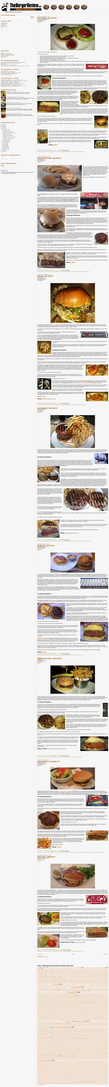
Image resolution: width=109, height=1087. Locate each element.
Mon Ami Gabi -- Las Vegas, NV (47, 18)
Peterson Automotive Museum (65, 791)
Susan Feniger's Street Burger (50, 1065)
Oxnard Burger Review (68, 1041)
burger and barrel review (78, 984)
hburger (53, 1011)
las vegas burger (57, 151)
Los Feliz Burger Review (78, 1027)
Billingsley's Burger (55, 977)
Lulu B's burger (43, 1028)
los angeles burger (85, 852)
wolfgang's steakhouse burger (85, 1082)
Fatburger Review (64, 1001)
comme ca (85, 993)
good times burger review (55, 1006)
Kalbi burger (79, 1018)
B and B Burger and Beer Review (77, 971)
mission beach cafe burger (83, 1034)
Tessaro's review (86, 1065)
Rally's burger (76, 1048)
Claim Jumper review (67, 993)
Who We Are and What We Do (6, 53)
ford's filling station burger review (42, 1003)
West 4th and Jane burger (59, 1081)
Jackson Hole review (94, 1015)
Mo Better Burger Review (41, 1035)
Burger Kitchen (93, 985)
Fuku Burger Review (103, 1003)
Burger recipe (68, 987)
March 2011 (5, 147)
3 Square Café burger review (96, 967)
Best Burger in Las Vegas (57, 975)
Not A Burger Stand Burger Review (53, 1038)
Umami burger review (73, 1079)
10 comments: (59, 653)
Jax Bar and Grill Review (62, 1016)
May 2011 (5, 145)
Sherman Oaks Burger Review (57, 1058)
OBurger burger (105, 1038)
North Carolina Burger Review (42, 1038)
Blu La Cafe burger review (83, 978)
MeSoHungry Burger (46, 1033)
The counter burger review (56, 1067)
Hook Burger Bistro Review (89, 1013)
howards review (48, 1014)
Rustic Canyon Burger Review (102, 1052)
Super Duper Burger (101, 1064)
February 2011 (5, 148)
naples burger (74, 1036)
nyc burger (64, 271)
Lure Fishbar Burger (72, 1028)
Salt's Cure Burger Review (60, 1053)
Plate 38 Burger (74, 1046)
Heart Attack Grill (73, 1011)
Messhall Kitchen (74, 1033)
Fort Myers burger (57, 1003)
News (64, 1037)
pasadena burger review (55, 1042)
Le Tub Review (78, 1024)
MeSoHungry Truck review (66, 1033)
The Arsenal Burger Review (102, 1065)
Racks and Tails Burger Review (46, 1048)
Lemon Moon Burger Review (94, 1024)
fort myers (50, 1003)
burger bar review (96, 984)
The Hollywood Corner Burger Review (79, 1069)
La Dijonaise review (100, 1021)
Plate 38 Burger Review (82, 1046)
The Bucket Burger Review (90, 1066)
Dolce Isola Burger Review (50, 998)
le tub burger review (71, 1024)
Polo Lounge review (98, 1046)
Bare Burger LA (52, 973)
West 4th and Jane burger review (70, 1081)
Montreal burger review (83, 1035)
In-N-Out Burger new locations (91, 1014)
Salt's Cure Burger (52, 1053)
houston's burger (97, 1013)
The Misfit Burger (82, 1071)
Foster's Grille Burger (65, 1003)
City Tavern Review (51, 993)
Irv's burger (60, 1015)
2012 (3, 127)
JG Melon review (76, 1016)
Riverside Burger (64, 1050)
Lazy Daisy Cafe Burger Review (84, 1023)
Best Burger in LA (49, 975)
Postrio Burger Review (68, 1047)
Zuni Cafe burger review (90, 1083)
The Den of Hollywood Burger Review (80, 1067)
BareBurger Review (91, 973)
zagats (63, 1083)
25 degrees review (59, 967)
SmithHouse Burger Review (78, 1059)
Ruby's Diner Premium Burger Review (62, 951)
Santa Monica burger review (68, 1055)
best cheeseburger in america (99, 975)
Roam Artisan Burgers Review (91, 1050)
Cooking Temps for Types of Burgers (7, 54)
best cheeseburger (88, 975)
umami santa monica (81, 1079)
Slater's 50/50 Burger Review (42, 1059)
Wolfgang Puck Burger (54, 1082)
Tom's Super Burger (81, 1077)
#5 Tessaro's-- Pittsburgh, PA (6, 74)
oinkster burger (104, 1039)
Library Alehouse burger (104, 1024)
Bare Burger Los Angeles (61, 973)
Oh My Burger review (97, 1039)
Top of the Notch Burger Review (64, 1078)
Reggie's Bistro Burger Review (52, 1050)
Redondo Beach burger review (103, 1049)
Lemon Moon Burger (85, 1024)
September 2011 (6, 141)
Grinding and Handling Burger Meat (7, 55)
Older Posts (105, 954)
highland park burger (57, 1012)
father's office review (71, 1001)
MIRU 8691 (57, 1034)
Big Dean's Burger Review (81, 976)
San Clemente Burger (70, 1053)
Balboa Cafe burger (88, 972)
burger (43, 151)
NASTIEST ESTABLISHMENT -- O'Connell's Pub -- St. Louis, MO (13, 83)
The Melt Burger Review (75, 1071)
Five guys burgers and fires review (46, 1002)
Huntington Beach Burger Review (65, 1014)
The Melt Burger (66, 1071)
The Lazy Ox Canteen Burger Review (77, 1070)
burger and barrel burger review (67, 984)
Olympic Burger (77, 1040)
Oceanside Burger (73, 1039)
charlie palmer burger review (45, 992)
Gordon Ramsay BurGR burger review (87, 1006)
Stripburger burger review (61, 1064)
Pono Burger (105, 1046)
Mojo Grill (48, 1035)
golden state (94, 1005)
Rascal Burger (60, 1049)
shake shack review (48, 1058)
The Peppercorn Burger (82, 1072)
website (38, 22)
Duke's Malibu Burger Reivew (69, 998)
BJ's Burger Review (73, 977)
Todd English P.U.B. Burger (48, 1077)
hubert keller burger (55, 1014)
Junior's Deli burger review (45, 1018)
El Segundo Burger (97, 999)
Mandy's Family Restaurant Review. (92, 1029)
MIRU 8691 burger (63, 1034)
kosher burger (49, 1021)
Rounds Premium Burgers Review (75, 1051)
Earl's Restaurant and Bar (41, 999)
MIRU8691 (75, 382)
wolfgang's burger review (75, 1082)
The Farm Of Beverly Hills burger (92, 1067)
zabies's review (58, 1083)
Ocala (60, 1039)
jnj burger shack (54, 1017)
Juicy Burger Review (99, 1017)
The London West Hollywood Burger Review (56, 1071)
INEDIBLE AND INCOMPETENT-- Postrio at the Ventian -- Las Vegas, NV (14, 80)
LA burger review (79, 852)
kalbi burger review (86, 1018)
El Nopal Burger (81, 999)
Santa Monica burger (56, 1055)
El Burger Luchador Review (72, 999)
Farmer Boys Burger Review (96, 1000)
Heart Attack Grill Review (103, 1011)
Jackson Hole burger (86, 1015)
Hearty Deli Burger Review (49, 1012)
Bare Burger (47, 973)
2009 (3, 151)
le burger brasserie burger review (56, 1024)
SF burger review (77, 1056)
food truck (95, 1002)
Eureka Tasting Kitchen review (65, 1000)
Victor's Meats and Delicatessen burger (71, 1080)
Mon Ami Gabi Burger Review (80, 151)
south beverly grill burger (74, 1060)
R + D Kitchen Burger (82, 1047)
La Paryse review (63, 1022)
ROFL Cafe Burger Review (55, 1051)
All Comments (5, 159)
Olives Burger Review (52, 1040)
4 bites (41, 271)
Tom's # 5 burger (74, 1077)
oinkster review (39, 1040)
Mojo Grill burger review (55, 1035)
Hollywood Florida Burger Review (47, 1013)
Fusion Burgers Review (47, 1004)
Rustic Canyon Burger (92, 1052)
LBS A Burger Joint (94, 1023)
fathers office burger (80, 1001)
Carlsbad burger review (60, 989)
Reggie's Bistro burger (42, 1050)
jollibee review (87, 1017)
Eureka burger (48, 1000)
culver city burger (72, 995)
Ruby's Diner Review (72, 951)
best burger (103, 974)
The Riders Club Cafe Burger (103, 1072)
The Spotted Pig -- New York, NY (47, 408)
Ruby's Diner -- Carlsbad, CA (46, 856)
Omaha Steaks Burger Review (103, 1040)
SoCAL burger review (100, 852)
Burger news (61, 987)
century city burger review (82, 990)
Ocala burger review (65, 1039)
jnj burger (42, 1017)
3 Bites (59, 847)
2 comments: (59, 539)
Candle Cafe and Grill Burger (71, 988)
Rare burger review (53, 1049)
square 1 (106, 1060)
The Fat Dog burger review (55, 1068)
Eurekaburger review (80, 1000)
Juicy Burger (93, 1017)
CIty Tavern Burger (44, 993)
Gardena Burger (55, 1004)
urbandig (105, 1079)
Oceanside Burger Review (82, 1039)
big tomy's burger (103, 976)
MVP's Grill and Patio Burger (65, 1036)
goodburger (69, 1006)
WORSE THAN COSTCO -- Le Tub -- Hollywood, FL (10, 86)
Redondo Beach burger (93, 1049)
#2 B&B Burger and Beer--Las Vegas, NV (8, 71)
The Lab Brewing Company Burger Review (52, 1070)
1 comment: (59, 755)
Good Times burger (46, 1006)
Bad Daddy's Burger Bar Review (78, 972)
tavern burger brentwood (66, 1065)
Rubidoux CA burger (86, 1051)
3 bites (41, 852)
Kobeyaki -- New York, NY (45, 276)
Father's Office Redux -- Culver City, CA (14, 102)
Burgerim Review (44, 988)
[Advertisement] (62, 154)
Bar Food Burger (103, 972)
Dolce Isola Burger (41, 998)
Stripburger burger (52, 1064)
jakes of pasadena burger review (42, 1016)
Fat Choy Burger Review (51, 1001)
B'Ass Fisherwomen (56, 324)
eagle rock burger (78, 998)
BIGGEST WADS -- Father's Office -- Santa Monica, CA (11, 84)
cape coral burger (80, 988)
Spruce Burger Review (100, 1060)
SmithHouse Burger (69, 1059)
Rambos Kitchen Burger (91, 1048)
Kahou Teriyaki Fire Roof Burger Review (69, 1018)
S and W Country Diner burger (42, 1053)
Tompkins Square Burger (101, 1077)
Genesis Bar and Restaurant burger (65, 1004)
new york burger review (58, 271)
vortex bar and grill (82, 1080)
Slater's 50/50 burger (103, 1058)
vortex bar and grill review (90, 1080)
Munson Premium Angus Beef (46, 1036)
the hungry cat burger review (99, 1069)
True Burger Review (78, 1078)
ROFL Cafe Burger (46, 1051)
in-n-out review (46, 1015)
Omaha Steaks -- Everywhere (12, 91)
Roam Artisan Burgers (81, 1050)
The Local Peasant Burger (88, 1070)
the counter (41, 1067)
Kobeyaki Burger (57, 404)
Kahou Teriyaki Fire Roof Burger (56, 1018)
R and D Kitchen (99, 1047)
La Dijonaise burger (93, 1021)
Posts (3, 157)
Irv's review (65, 1015)
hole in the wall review (96, 1012)
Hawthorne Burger (40, 1011)
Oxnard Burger (60, 1041)
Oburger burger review (42, 1039)
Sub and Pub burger (69, 1064)
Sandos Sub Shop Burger (100, 1054)
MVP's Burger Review (55, 1036)
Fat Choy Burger (43, 1001)
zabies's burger (51, 1083)
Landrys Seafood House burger (78, 1022)
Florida (82, 1002)
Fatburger (58, 1001)
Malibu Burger (69, 1029)
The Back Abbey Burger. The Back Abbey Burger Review (46, 1066)
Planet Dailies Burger (56, 1046)
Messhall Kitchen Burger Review (93, 1033)
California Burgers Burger (52, 988)
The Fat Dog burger (46, 1068)
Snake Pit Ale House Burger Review (101, 1059)
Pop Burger (47, 1047)
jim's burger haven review (92, 1016)
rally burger (63, 1048)
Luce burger (86, 1027)
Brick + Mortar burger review (65, 983)
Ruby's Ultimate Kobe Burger (53, 1052)
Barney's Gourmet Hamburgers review (52, 974)
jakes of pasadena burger (103, 1015)
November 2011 (6, 130)
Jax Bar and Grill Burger (53, 1016)
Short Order (66, 1058)
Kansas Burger (92, 1018)
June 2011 (5, 144)
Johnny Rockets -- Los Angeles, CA (48, 761)
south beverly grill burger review (84, 1060)
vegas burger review (40, 1080)
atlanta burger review (61, 971)
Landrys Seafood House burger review (91, 1022)
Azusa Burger (68, 971)
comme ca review (98, 993)
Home (73, 954)
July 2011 (5, 143)
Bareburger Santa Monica (100, 973)
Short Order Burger (72, 1058)
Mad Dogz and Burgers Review (61, 1029)
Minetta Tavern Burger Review (48, 1034)
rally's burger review (82, 1048)
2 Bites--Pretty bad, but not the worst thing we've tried (10, 63)
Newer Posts (39, 954)
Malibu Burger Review (76, 1029)
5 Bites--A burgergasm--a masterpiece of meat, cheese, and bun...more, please (15, 65)
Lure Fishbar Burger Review (81, 1028)
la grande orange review (47, 1022)
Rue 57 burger (62, 1052)
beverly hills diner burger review (70, 976)
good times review (63, 1006)
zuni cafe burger (97, 1083)
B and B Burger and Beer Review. (89, 971)
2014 (3, 125)
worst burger (93, 1082)
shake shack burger (40, 1058)
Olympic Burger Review (84, 1040)
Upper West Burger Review (98, 1079)
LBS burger (101, 1023)
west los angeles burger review (83, 1081)
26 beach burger (65, 967)
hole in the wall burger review (87, 1012)
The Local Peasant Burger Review (99, 1070)
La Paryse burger (56, 1022)
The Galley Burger (79, 1068)
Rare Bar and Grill (46, 1049)
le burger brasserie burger (45, 1024)
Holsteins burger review (64, 1013)
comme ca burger (91, 993)
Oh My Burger (90, 1039)
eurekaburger (73, 1000)
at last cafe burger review (46, 971)
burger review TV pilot (97, 987)
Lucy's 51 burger (98, 1027)
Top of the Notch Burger (53, 1078)
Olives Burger (46, 1040)
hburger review (66, 1011)
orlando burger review (53, 1041)
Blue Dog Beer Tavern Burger (102, 978)
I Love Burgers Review (81, 1014)
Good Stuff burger (100, 1005)
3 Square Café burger (87, 967)
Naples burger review (80, 1036)
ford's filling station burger (103, 1002)
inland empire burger (53, 1015)
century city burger (71, 990)
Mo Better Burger (104, 1034)
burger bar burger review (87, 984)
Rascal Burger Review (67, 1049)
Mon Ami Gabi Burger (71, 151)
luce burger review (92, 1027)
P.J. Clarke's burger (76, 1041)
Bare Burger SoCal (79, 973)
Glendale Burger (48, 1005)
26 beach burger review (73, 967)
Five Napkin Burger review (75, 1002)
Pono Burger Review (40, 1047)
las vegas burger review (64, 151)
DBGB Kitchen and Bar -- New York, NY (49, 658)
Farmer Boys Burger (88, 1000)
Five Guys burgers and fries (58, 1002)
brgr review (50, 983)
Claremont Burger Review (77, 993)
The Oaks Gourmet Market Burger (46, 1072)
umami (60, 1079)
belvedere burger (77, 974)
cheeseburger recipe (84, 992)
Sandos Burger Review (91, 1054)
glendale (42, 1005)
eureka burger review (55, 1000)
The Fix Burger (63, 1068)
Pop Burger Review (54, 1047)
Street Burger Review (44, 1064)
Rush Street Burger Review (83, 1052)
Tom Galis (68, 1077)
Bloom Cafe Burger (52, 978)
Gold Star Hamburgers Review (85, 1005)
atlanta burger (54, 971)
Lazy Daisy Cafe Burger (74, 1023)
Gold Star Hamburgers (75, 1005)
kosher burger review (56, 1021)
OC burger (56, 1039)
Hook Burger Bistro (80, 1013)
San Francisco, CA (4, 26)
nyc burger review (69, 271)
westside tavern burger (95, 1081)
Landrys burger (69, 1022)
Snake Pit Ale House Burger (89, 1059)
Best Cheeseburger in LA (95, 974)
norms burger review (98, 1037)
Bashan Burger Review (63, 974)
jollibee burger (81, 1017)
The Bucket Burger (81, 1066)
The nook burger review (100, 1071)
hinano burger (64, 1012)
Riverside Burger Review (72, 1050)
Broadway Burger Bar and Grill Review (94, 983)
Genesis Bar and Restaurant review (78, 1004)
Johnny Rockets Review (68, 852)
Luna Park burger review (64, 1028)
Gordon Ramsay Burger (76, 1006)
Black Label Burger (44, 978)
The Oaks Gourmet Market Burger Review (60, 1072)
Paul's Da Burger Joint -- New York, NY (49, 158)
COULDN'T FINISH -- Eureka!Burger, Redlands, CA (10, 82)
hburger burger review (59, 1011)
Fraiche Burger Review (90, 1003)
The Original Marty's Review (72, 1072)
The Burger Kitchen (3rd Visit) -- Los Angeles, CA (15, 96)
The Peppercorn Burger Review (92, 1072)
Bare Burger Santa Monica (70, 973)
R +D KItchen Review (91, 1047)
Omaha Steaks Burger (93, 1040)
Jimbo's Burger (99, 1016)
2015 (3, 124)
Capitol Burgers (99, 988)
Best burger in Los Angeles (67, 975)
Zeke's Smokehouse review (80, 1083)
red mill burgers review (75, 1049)
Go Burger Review (67, 1005)
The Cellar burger (98, 1066)
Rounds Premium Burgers (65, 1051)
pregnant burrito (75, 1047)
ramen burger (39, 1049)
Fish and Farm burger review (98, 1001)
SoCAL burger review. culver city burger (61, 1060)
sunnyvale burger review (93, 1064)
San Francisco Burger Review (52, 1054)
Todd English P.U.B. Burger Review (60, 1077)
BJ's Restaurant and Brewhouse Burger (84, 977)
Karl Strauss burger (99, 1018)
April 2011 (5, 146)
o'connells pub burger (98, 1038)
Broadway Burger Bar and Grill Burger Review (78, 983)
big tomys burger (48, 977)
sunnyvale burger (85, 1064)
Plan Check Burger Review (47, 1046)
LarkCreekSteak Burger (103, 1022)
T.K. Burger (59, 1065)
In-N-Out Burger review (101, 1014)
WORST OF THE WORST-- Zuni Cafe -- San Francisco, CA (11, 79)
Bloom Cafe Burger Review (60, 978)
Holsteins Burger (56, 1013)
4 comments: (58, 150)
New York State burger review (57, 1037)
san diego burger (78, 1053)
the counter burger (47, 1067)
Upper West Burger (89, 1079)
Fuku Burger (97, 1003)
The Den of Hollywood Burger (67, 1067)
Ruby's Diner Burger (53, 951)
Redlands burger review (84, 1049)
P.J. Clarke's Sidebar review (95, 1041)
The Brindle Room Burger (61, 1066)
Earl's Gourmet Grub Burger (92, 998)
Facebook (3, 166)
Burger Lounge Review (54, 987)
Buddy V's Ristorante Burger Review (47, 984)
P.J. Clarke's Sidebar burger (85, 1041)
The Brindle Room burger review (71, 1066)
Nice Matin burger (69, 1037)
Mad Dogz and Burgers (50, 1029)
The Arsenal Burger (93, 1065)
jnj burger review (48, 1017)
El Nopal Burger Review (89, 999)
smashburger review (61, 1059)
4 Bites (73, 262)
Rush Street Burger (74, 1052)
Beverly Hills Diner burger (60, 976)
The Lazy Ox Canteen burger (65, 1070)
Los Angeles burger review (92, 852)
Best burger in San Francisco (79, 975)
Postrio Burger (60, 1047)
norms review (105, 1037)
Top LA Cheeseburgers (44, 1078)
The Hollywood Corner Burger (66, 1069)
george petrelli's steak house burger (91, 1004)
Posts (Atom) (45, 956)
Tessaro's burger (79, 1065)
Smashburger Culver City (52, 1059)
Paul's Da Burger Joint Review (84, 271)
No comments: (58, 270)
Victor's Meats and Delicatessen (58, 1080)
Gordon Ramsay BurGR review (100, 1006)
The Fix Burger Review (71, 1068)
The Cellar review (105, 1066)
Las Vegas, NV (3, 25)
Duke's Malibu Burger (59, 998)
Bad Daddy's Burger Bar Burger (67, 972)
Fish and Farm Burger (89, 1001)
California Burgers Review (61, 988)
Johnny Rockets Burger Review (59, 852)
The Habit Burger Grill (46, 1069)
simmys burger (79, 1058)
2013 (3, 126)
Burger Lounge (46, 987)
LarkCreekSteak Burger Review (42, 1023)
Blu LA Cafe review (93, 978)
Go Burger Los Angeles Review (58, 1005)
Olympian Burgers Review (69, 1040)
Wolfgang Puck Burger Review (64, 1082)
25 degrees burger (51, 967)
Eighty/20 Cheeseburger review (62, 999)
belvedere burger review (86, 974)
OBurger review (49, 1039)
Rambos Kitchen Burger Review (102, 1048)
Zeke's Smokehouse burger (69, 1083)
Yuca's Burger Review (44, 1083)
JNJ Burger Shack (63, 841)
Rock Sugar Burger (100, 1050)
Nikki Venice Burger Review (83, 1037)
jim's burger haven (84, 1016)
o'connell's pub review (90, 1038)
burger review (47, 151)
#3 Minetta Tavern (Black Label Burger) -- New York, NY (11, 72)
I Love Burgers (74, 1014)
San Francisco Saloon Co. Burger (66, 1054)
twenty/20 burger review (41, 1079)
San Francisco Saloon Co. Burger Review (79, 1054)
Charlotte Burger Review (62, 992)
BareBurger (85, 973)
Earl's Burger (84, 998)
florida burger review (88, 1002)
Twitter (2, 165)
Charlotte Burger (54, 992)
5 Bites (56, 145)
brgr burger (45, 983)
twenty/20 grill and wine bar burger (52, 1079)
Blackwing (88, 596)
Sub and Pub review (77, 1064)
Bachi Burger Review (56, 972)
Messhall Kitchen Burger (82, 1033)
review (59, 1050)
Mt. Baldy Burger (91, 1035)
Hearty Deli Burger (40, 1012)
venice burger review (48, 1080)
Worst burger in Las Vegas (100, 1082)
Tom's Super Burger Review (90, 1077)
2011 (3, 128)
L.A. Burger (63, 1021)
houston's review (104, 1013)
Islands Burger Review (77, 1015)
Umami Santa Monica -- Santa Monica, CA (14, 113)
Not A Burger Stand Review (65, 1038)
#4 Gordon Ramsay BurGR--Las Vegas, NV (9, 73)
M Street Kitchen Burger (91, 1028)
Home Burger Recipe (72, 1013)
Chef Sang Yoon (91, 992)
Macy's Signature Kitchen (41, 1029)
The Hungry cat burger (89, 1069)
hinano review (70, 1012)
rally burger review (69, 1048)
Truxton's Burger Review (103, 1078)
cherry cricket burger (99, 992)
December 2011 (6, 129)
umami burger (65, 1079)
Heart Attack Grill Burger (81, 1011)
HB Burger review (47, 1011)
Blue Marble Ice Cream (44, 639)
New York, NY (3, 24)
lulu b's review (49, 1028)
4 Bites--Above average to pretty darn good (8, 64)
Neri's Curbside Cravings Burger (91, 1036)
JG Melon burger (70, 1016)
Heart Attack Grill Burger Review (92, 1011)
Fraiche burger (82, 1003)
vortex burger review (99, 1080)
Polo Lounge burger (90, 1046)
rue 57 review (68, 1052)
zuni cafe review (104, 1083)
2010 (3, 150)
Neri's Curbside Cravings (84, 382)
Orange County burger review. (43, 1041)
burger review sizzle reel (89, 987)
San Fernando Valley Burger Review (98, 1053)
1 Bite (38, 967)
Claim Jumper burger (59, 993)
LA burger (74, 852)
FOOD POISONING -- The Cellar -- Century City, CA (10, 81)
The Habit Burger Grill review (55, 1069)
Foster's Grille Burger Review (74, 1003)
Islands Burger (70, 1015)
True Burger (72, 1078)
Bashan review (71, 974)
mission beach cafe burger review (94, 1034)
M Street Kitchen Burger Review (102, 1028)
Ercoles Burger (104, 999)
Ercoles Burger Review (41, 1000)
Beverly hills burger (50, 976)
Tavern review (73, 1065)
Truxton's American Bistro (87, 1078)
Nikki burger (76, 1037)
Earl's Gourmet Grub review (102, 998)
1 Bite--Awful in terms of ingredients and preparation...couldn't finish (13, 62)
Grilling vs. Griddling (4, 56)
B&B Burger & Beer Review (100, 971)
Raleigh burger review (56, 1048)
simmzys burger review (86, 1058)
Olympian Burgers (60, 1040)
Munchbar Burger (98, 1035)
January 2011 (5, 149)
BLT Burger (68, 978)
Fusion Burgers (39, 1004)
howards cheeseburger (41, 1014)
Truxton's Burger (95, 1078)
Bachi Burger (48, 972)
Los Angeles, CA (4, 22)
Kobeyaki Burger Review (64, 404)
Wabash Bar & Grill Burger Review (48, 1081)
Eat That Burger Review (51, 999)
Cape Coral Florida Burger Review (90, 988)
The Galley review (86, 1068)
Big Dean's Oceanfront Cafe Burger (93, 976)
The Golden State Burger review (96, 1068)
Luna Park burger (56, 1028)
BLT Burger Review (75, 978)
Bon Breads (80, 108)
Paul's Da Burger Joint (75, 271)
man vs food (83, 1029)
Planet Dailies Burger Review (66, 1046)
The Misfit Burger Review (91, 1071)
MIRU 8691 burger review (73, 1034)
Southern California (4, 23)
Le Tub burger (65, 1024)
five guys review (67, 1002)
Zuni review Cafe (40, 1084)
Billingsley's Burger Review (64, 977)
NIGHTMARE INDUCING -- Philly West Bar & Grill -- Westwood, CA (13, 85)
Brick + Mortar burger (56, 983)
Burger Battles (102, 984)
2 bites (44, 967)
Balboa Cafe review (96, 972)
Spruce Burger (93, 1060)
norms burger (91, 1037)
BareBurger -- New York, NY (45, 545)
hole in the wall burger (77, 1012)
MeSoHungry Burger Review (55, 1033)
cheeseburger (52, 151)
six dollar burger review (95, 1058)
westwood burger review (45, 1082)
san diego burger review (86, 1053)
